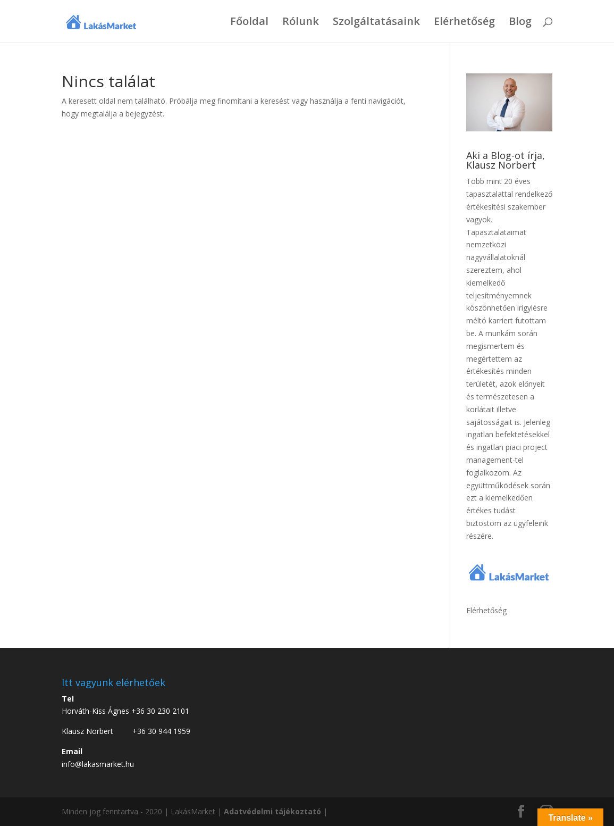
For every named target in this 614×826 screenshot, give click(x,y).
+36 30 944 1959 (161, 731)
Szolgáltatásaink (376, 23)
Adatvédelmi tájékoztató (272, 811)
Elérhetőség (464, 23)
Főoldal (249, 23)
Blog (520, 23)
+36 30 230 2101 (160, 711)
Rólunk (300, 23)
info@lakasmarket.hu (98, 764)
